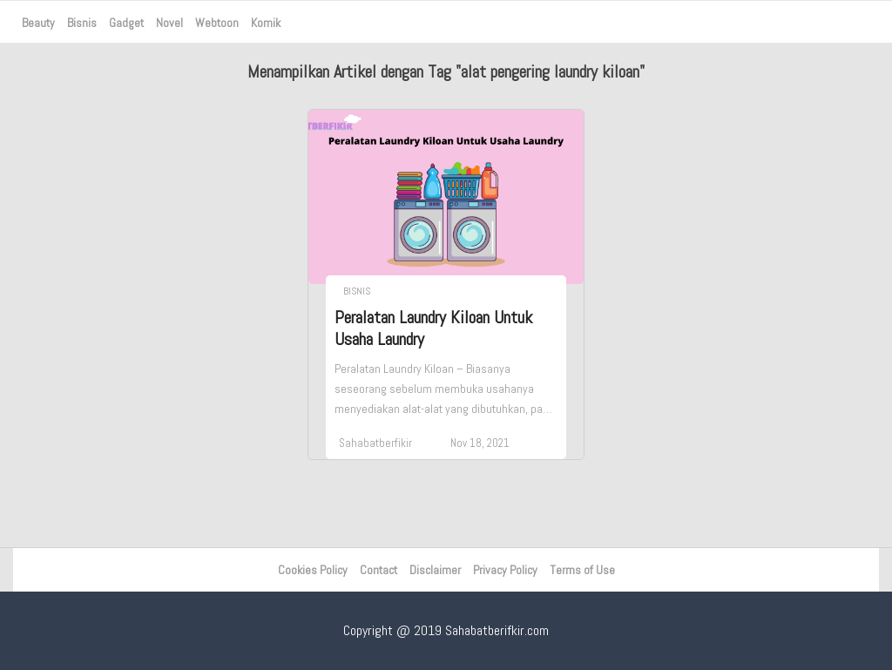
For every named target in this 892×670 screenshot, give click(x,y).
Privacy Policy (505, 570)
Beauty (38, 22)
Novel (169, 22)
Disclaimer (435, 570)
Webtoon (217, 22)
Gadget (126, 22)
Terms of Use (582, 570)
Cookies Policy (313, 570)
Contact (378, 570)
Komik (265, 22)
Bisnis (82, 22)
